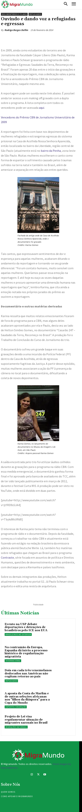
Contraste (7, 557)
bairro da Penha (51, 150)
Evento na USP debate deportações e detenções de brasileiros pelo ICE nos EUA (26, 627)
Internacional (12, 661)
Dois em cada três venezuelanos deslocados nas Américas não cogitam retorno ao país (28, 673)
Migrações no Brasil (16, 727)
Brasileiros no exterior (18, 634)
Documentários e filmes (14, 14)
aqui (41, 107)
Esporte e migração (15, 707)
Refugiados (35, 14)
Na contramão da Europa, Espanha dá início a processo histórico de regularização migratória (26, 652)
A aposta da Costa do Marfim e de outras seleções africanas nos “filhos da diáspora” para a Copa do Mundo (27, 698)
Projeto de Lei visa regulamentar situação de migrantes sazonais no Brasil (26, 719)
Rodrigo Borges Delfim (16, 30)
